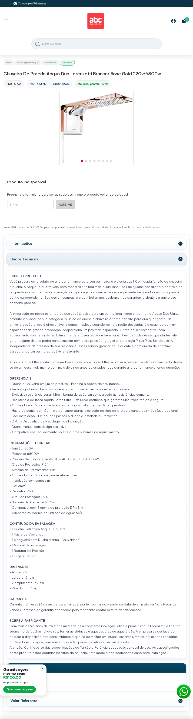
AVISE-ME (65, 204)
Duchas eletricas (50, 62)
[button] (82, 161)
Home (8, 62)
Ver (49, 84)
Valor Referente (23, 700)
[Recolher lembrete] (42, 668)
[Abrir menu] (6, 21)
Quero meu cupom (20, 689)
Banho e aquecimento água (27, 62)
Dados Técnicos (24, 259)
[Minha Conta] (173, 21)
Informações (21, 243)
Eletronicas (67, 62)
